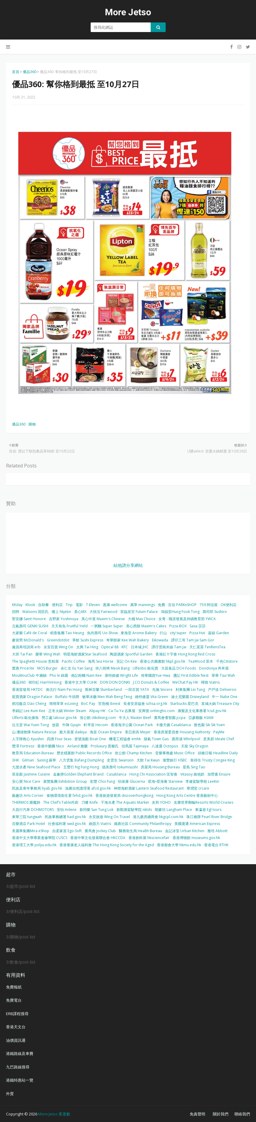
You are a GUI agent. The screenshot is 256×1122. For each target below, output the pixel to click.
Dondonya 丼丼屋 (214, 668)
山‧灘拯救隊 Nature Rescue (34, 732)
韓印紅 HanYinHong (45, 682)
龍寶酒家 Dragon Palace (32, 696)
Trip (69, 604)
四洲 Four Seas (59, 738)
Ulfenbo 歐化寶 (145, 668)
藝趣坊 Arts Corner (28, 795)
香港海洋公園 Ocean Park (132, 724)
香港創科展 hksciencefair (149, 837)
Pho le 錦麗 (59, 675)
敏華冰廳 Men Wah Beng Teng (107, 696)
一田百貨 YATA (137, 689)
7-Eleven (93, 604)
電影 (79, 604)
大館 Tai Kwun (148, 760)
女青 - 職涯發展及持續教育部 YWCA (187, 618)
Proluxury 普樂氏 (105, 746)
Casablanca (116, 774)
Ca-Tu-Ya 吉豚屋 (121, 710)
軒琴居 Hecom (96, 724)
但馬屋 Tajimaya (135, 746)
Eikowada (160, 640)
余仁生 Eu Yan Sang (76, 668)
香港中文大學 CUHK (81, 682)
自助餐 (43, 604)
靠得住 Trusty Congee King (212, 760)
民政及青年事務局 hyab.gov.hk (37, 788)
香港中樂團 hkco (50, 746)
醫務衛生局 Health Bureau (140, 830)
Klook (30, 604)
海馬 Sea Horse (100, 661)
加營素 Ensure (218, 774)
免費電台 (14, 1000)
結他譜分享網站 (128, 565)
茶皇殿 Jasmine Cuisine (31, 774)
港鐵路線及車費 (19, 1053)
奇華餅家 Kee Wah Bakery (127, 640)
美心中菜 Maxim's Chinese (103, 618)
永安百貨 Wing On (58, 646)
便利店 (57, 604)
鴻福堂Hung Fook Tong (180, 611)
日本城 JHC (140, 646)
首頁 (15, 71)
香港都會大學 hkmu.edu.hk (179, 844)
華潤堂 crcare (198, 788)
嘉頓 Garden (218, 632)
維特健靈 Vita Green (151, 696)
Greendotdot (58, 640)
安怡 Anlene (67, 809)
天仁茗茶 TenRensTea (207, 646)
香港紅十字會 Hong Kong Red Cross (185, 654)
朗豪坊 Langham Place (173, 809)
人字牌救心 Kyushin (28, 738)
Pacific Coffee (73, 661)
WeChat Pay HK (185, 682)
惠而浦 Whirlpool (186, 738)
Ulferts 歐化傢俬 (25, 717)
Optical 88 (110, 646)
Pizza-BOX (178, 626)
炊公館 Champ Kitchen (133, 752)
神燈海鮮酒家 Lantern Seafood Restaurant (149, 788)
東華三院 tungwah (27, 816)
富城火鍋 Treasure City (220, 703)
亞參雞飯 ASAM (200, 717)
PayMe (218, 732)
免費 (161, 604)
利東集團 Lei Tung (190, 689)
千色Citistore (227, 661)
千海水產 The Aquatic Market (125, 802)
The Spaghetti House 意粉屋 (35, 661)
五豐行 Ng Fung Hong (81, 767)
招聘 (15, 611)
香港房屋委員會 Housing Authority (182, 732)
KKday (17, 604)
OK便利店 (228, 604)
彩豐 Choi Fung (102, 781)
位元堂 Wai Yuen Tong (30, 724)
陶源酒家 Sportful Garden (131, 654)
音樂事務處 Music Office (175, 752)
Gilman (28, 760)
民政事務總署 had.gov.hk (65, 816)
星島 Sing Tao (194, 767)
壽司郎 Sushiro (215, 611)
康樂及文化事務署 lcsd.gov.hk (202, 710)
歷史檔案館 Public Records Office (84, 752)
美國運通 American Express (197, 823)
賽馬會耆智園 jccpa (169, 717)
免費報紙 (14, 987)
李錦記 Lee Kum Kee (28, 710)
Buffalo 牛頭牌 (67, 696)
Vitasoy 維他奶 (192, 774)
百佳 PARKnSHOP (182, 604)
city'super (178, 632)
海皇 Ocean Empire (106, 732)
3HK (15, 760)
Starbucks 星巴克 (184, 703)
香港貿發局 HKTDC (27, 689)
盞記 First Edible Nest (191, 675)
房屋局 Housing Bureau (160, 767)
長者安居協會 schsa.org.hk (145, 703)
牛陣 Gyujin (71, 724)
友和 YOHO (161, 802)
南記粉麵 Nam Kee (86, 675)
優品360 (29, 71)
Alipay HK (97, 710)
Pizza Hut (197, 632)
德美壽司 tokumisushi (120, 767)
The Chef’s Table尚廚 (60, 802)
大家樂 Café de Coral (29, 632)
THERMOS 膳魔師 (26, 802)
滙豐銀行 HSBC (175, 760)
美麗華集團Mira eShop (30, 830)
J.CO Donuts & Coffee (151, 682)
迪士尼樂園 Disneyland (190, 696)
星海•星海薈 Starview (165, 781)
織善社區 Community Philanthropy (142, 823)
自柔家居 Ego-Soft (67, 830)
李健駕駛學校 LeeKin (202, 781)
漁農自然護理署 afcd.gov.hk (88, 788)
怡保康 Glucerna (131, 781)
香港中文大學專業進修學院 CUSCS (39, 837)
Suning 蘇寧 (46, 760)
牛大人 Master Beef (135, 717)
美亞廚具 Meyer (138, 732)
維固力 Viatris (100, 823)
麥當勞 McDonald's (28, 640)
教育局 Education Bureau (33, 752)
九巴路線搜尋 (17, 1067)
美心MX (80, 611)
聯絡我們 (242, 1114)
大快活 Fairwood (103, 611)
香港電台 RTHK (216, 844)
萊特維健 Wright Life (121, 675)
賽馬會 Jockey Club (100, 830)
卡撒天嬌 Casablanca (173, 724)
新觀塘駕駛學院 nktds (134, 809)
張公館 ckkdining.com (98, 717)
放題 (55, 724)
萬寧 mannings (142, 604)
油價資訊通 (16, 1040)
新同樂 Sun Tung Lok (96, 809)
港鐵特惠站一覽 (19, 1080)
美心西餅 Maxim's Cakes (146, 626)
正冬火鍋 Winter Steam (67, 710)
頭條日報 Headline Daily (218, 752)
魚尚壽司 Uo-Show (102, 632)
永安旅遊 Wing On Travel (109, 816)
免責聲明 (197, 1114)
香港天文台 (16, 1026)
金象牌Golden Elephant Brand (78, 774)
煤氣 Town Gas (156, 738)
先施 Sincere (162, 689)
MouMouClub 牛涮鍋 (29, 675)
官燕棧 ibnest (109, 703)
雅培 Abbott (217, 830)
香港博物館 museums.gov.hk (196, 837)
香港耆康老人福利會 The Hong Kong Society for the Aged (106, 844)
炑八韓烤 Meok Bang (112, 668)
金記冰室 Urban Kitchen (184, 830)
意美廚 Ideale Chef (218, 738)
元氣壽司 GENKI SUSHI (30, 626)
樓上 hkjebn (61, 611)
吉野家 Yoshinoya (63, 618)
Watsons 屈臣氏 (35, 611)
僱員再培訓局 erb (26, 646)
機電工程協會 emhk (125, 738)
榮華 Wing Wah (47, 654)
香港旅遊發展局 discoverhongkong (124, 795)
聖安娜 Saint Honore (29, 618)
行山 (163, 632)
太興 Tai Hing (87, 646)
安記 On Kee (126, 661)
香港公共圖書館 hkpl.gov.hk (162, 661)
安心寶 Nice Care (26, 781)
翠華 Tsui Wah (223, 675)
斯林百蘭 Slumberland (103, 689)
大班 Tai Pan (22, 654)
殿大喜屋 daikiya (73, 732)
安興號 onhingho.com (156, 710)
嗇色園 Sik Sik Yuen (209, 724)
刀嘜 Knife (89, 802)
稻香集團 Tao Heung (67, 632)
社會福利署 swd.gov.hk (67, 823)
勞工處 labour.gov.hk (59, 717)
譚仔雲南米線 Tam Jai (169, 646)
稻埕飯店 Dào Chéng (29, 703)
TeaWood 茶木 (200, 661)
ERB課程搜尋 (17, 1013)
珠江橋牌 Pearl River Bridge (209, 816)
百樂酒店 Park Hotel (28, 823)
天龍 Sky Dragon (194, 746)
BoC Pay (88, 703)
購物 (32, 424)
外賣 (10, 1093)
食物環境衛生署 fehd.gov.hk (69, 795)
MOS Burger (47, 668)
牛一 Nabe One (224, 696)
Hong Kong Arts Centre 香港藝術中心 (187, 795)
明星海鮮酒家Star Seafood (85, 654)
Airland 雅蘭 (77, 746)
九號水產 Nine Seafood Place (36, 767)
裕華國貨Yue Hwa (155, 675)
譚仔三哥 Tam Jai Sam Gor (192, 640)
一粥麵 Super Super (107, 626)
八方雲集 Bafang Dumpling (81, 760)
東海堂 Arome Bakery (139, 632)
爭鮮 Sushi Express (87, 640)
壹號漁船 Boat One (90, 738)
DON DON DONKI (115, 682)
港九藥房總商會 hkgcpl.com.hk (158, 816)
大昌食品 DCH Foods (178, 668)
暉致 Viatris (210, 682)
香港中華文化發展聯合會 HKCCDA (97, 837)
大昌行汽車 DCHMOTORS (33, 809)
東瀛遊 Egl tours (208, 809)
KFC (125, 646)
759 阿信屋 (209, 604)
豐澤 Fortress (23, 746)
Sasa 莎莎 (198, 626)
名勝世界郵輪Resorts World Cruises (203, 802)
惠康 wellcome (115, 604)
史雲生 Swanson (120, 760)
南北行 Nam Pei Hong (64, 689)
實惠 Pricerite (23, 668)
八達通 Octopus (165, 746)
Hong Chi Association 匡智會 (153, 774)
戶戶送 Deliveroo (222, 689)
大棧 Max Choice (141, 618)
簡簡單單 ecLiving (63, 703)
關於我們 (220, 1114)
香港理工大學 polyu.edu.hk (34, 844)
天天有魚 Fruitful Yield (69, 626)
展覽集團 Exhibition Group (65, 781)
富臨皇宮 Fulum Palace (139, 611)
